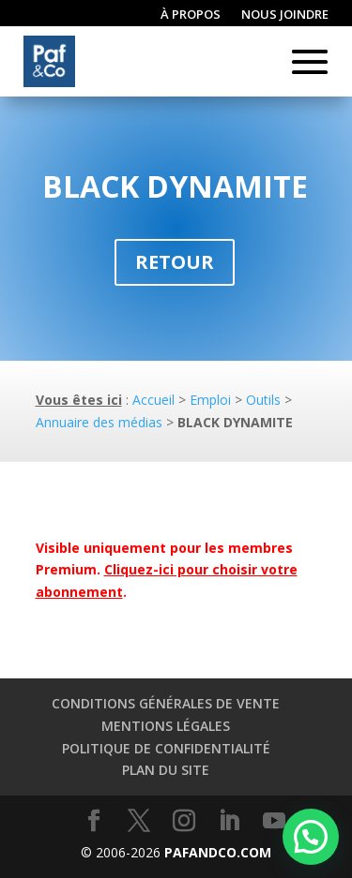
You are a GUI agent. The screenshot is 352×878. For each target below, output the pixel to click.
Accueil (153, 400)
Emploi (210, 400)
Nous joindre (285, 14)
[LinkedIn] (229, 821)
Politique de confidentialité (166, 748)
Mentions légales (165, 726)
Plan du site (165, 770)
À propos (191, 14)
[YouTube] (274, 821)
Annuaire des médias (99, 422)
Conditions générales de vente (166, 703)
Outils (263, 400)
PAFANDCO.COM (217, 852)
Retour (174, 262)
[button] (311, 837)
